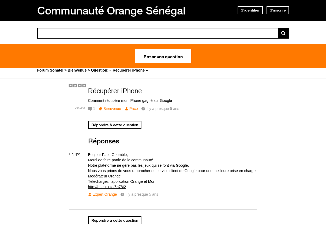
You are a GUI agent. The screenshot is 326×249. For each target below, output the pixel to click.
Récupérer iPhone (115, 91)
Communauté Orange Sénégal (111, 10)
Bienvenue (112, 108)
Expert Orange (105, 194)
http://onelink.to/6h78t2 (107, 187)
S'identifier (250, 10)
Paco (133, 108)
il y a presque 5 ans (142, 194)
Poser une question (163, 56)
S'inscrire (278, 10)
